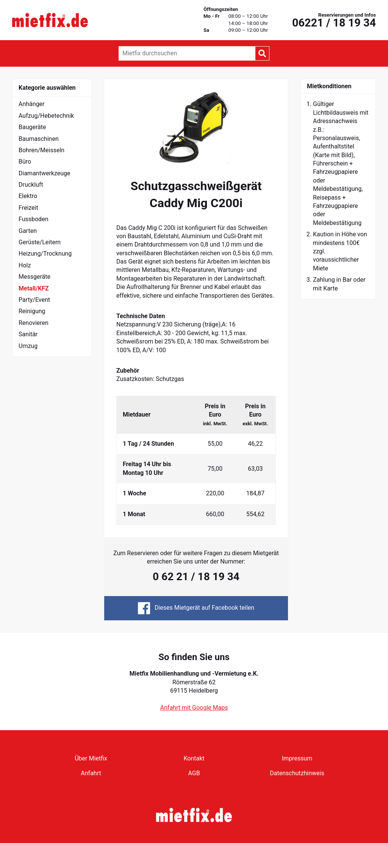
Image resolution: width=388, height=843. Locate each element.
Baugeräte (32, 127)
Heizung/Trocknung (45, 253)
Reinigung (32, 311)
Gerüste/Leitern (40, 242)
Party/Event (34, 299)
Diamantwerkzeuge (44, 173)
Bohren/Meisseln (41, 150)
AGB (194, 773)
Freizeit (28, 207)
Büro (25, 161)
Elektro (28, 196)
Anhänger (32, 104)
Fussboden (33, 219)
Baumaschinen (39, 138)
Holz (25, 265)
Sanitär (28, 334)
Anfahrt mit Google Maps (194, 707)
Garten (28, 230)
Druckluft (31, 184)
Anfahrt (91, 773)
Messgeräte (34, 276)
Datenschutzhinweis (297, 773)
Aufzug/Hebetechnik (46, 115)
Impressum (297, 758)
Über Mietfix (91, 758)
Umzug (28, 346)
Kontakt (193, 758)
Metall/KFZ (34, 288)
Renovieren (33, 322)
